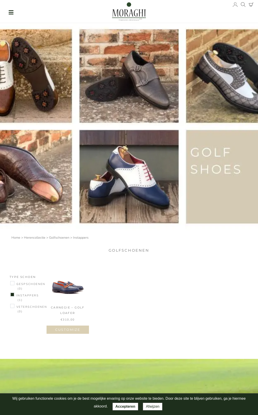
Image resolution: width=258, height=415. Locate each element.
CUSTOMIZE (67, 330)
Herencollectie (34, 237)
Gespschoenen (30, 286)
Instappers (27, 298)
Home (15, 237)
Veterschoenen (31, 309)
